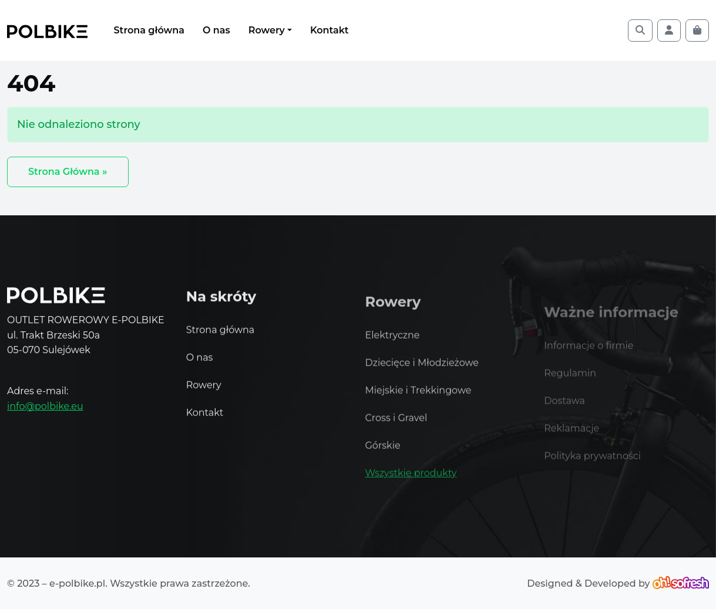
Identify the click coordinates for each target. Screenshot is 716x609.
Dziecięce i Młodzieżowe (422, 369)
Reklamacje (571, 437)
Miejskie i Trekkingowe (418, 397)
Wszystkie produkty (411, 480)
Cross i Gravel (396, 425)
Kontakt (329, 30)
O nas (216, 30)
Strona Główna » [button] (67, 171)
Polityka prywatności (592, 465)
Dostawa (564, 409)
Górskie (383, 452)
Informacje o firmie (588, 354)
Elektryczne (392, 342)
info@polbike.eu (45, 407)
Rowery (266, 30)
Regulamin (570, 382)
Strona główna (149, 30)
